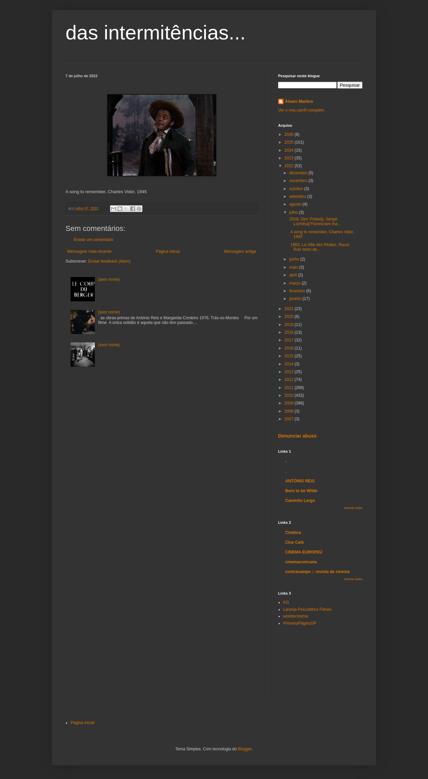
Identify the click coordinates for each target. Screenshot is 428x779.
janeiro (295, 298)
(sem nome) (109, 279)
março (295, 283)
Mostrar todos (353, 508)
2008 (290, 411)
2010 (290, 395)
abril (293, 275)
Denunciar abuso (297, 436)
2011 (290, 387)
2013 (290, 371)
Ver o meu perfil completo (301, 110)
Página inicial (168, 251)
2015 (290, 356)
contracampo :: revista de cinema (317, 571)
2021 (290, 308)
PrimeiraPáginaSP (299, 623)
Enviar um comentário (93, 239)
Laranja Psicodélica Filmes (307, 609)
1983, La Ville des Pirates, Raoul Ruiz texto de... (318, 247)
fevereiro (297, 291)
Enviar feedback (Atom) (109, 261)
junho (294, 259)
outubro (296, 188)
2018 (290, 332)
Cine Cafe (294, 542)
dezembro (299, 173)
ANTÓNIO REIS (300, 481)
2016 (290, 348)
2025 (290, 142)
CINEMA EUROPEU (303, 552)
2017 (290, 340)
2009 (290, 403)
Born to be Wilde (301, 490)
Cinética (293, 532)
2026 (290, 134)
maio (294, 267)
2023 (290, 158)
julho (294, 212)
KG (286, 602)
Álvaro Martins (299, 101)
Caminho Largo (300, 500)
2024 (290, 150)
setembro (298, 196)
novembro (299, 180)
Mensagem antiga (240, 251)
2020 (290, 316)
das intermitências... (155, 32)
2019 (290, 324)
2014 (290, 364)
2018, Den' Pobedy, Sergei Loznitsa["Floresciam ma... (314, 221)
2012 (290, 379)
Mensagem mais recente (89, 251)
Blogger (245, 749)
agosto (295, 204)
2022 (290, 165)
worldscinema (295, 616)
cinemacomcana (301, 562)
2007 (290, 419)
